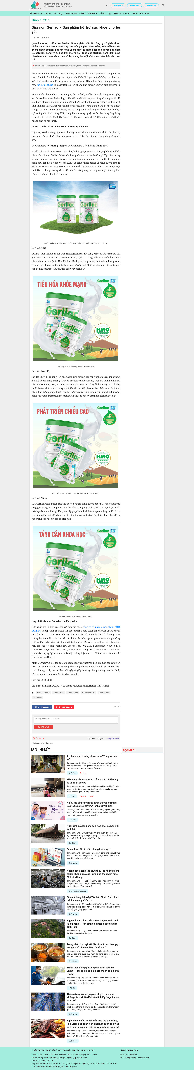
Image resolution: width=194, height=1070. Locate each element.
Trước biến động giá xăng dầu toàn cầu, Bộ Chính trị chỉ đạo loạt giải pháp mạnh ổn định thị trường (93, 970)
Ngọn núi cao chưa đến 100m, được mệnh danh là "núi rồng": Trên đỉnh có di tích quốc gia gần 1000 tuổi (92, 923)
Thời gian (99, 738)
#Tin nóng (151, 5)
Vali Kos (82, 796)
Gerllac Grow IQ (88, 693)
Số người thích (113, 738)
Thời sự (47, 13)
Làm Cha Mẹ (71, 13)
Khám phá (138, 13)
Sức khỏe (92, 13)
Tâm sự (117, 13)
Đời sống (58, 13)
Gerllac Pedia (104, 693)
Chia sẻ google (65, 707)
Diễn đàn (37, 13)
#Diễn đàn (134, 5)
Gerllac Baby (58, 693)
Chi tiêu (72, 796)
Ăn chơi (127, 13)
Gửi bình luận (43, 727)
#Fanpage (118, 5)
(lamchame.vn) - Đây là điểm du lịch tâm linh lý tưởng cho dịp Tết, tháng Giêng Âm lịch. (92, 932)
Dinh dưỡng (41, 20)
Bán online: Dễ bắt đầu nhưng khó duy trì (89, 849)
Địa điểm (72, 843)
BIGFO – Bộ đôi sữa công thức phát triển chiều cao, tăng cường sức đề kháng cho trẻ (70, 66)
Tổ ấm (102, 13)
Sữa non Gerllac (43, 693)
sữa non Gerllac (45, 84)
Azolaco (83, 773)
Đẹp (109, 13)
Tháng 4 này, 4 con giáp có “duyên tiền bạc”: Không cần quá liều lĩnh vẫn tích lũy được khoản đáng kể (93, 997)
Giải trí (82, 13)
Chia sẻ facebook (43, 707)
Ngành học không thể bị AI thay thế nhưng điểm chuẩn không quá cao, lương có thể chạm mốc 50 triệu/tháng (93, 874)
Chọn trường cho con (77, 891)
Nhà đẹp (72, 773)
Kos (91, 796)
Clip (147, 13)
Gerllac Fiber (73, 693)
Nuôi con (72, 820)
